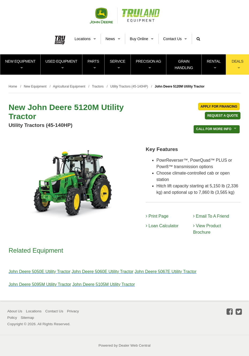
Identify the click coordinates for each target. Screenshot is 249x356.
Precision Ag (148, 64)
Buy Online (142, 39)
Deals (237, 64)
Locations (85, 39)
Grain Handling (184, 64)
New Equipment (20, 64)
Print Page (157, 216)
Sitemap (27, 318)
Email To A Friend (211, 216)
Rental (213, 64)
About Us (14, 311)
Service (117, 64)
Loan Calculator (162, 226)
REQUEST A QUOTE (222, 116)
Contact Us (175, 39)
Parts (93, 64)
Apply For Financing (219, 106)
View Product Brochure (207, 229)
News (113, 39)
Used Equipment (61, 64)
